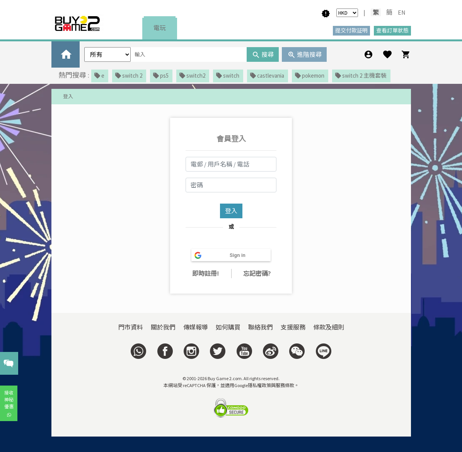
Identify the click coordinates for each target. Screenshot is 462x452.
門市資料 (130, 327)
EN (402, 12)
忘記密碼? (257, 273)
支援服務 (293, 327)
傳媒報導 (195, 327)
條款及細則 (328, 327)
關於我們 (163, 327)
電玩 (159, 28)
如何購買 (228, 327)
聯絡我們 (260, 327)
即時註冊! (205, 273)
